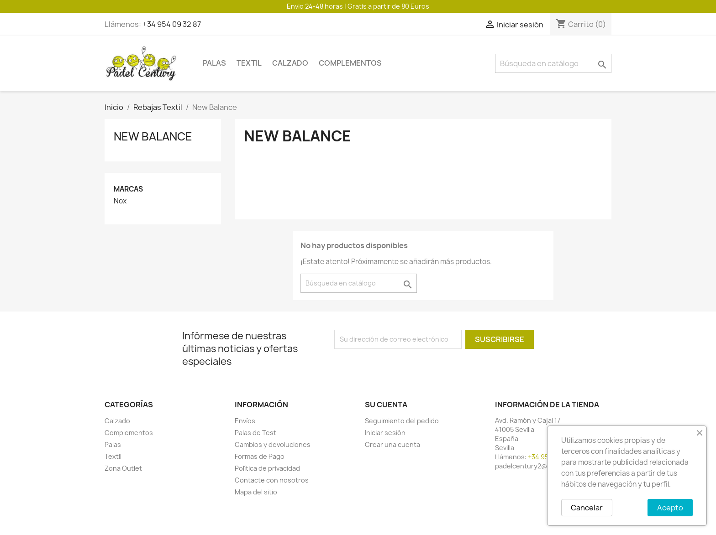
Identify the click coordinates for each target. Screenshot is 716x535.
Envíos (245, 420)
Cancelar (587, 508)
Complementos (350, 63)
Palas (214, 63)
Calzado (290, 63)
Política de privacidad (267, 468)
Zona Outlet (123, 468)
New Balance (153, 136)
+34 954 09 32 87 (171, 24)
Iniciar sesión (385, 432)
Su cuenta (386, 405)
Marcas (128, 189)
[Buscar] (553, 63)
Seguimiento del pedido (402, 420)
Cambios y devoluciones (273, 444)
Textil (249, 63)
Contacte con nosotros (272, 480)
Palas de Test (255, 432)
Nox (120, 201)
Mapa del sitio (256, 492)
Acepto (670, 508)
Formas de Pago (259, 456)
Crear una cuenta (392, 444)
